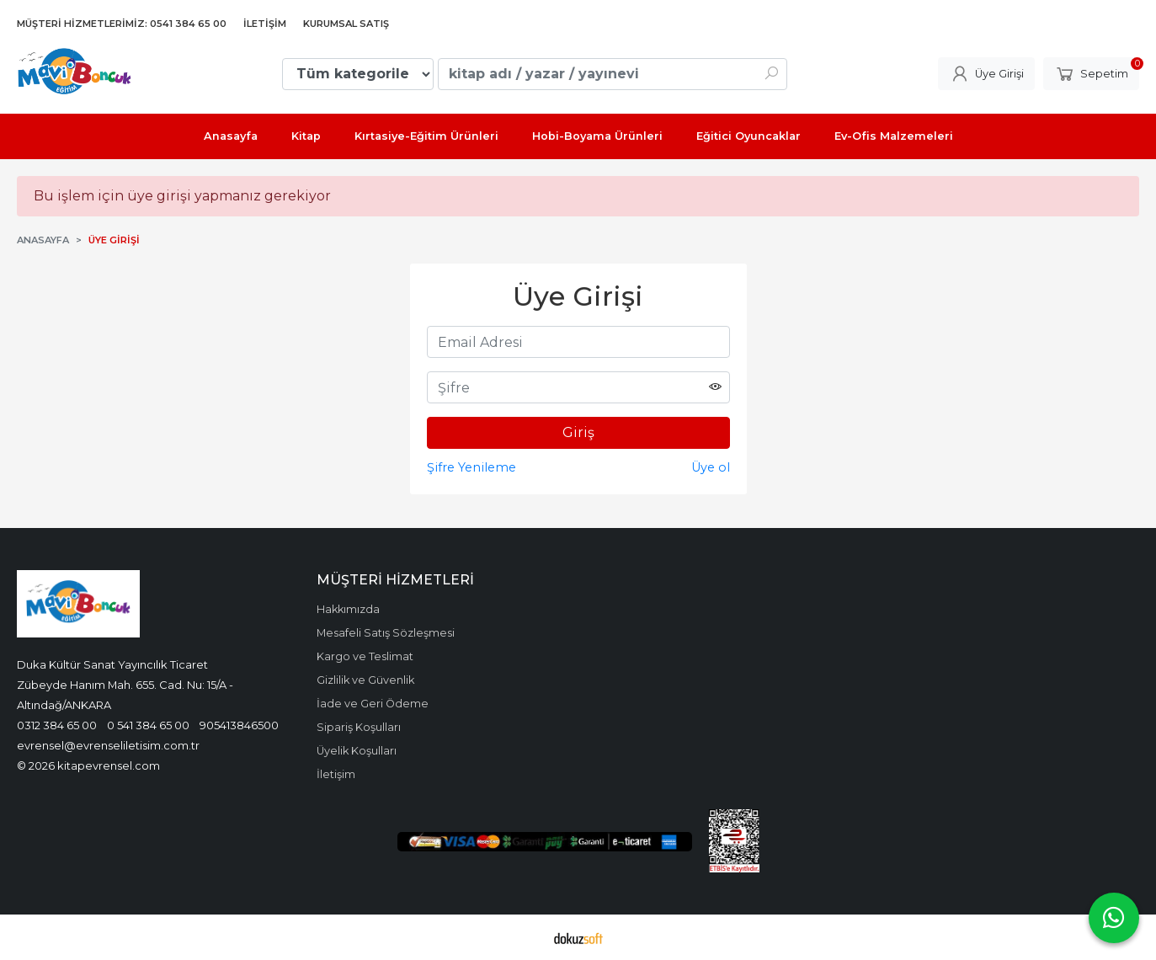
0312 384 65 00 (57, 725)
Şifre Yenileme (471, 467)
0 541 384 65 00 (148, 725)
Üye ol (710, 467)
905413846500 (239, 725)
